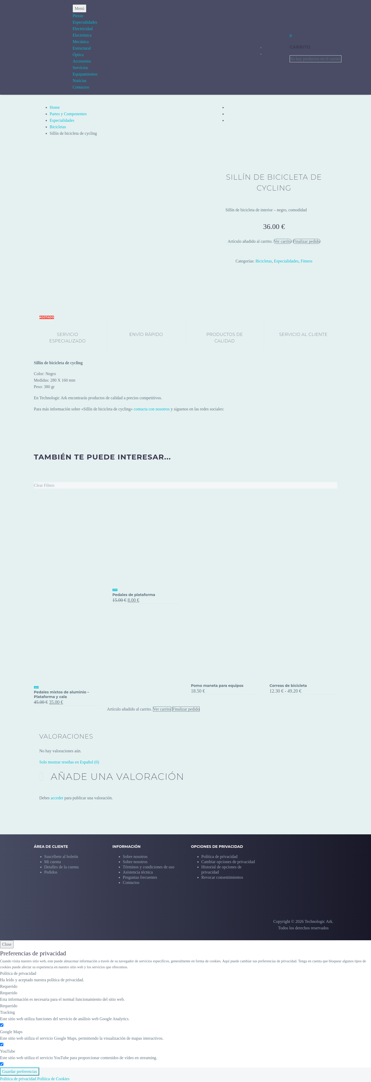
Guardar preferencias (19, 1071)
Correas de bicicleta (288, 685)
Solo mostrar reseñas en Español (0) (69, 762)
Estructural (82, 48)
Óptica (78, 54)
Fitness (306, 261)
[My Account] (276, 47)
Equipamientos (85, 74)
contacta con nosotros (152, 409)
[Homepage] (28, 47)
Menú (79, 8)
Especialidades (85, 22)
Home (55, 107)
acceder (57, 798)
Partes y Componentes (68, 114)
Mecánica (81, 41)
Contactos (81, 87)
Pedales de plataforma (134, 594)
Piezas (78, 15)
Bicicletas (58, 127)
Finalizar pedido (306, 241)
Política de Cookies (53, 1079)
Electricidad (83, 28)
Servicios (80, 67)
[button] (228, 862)
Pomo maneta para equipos (217, 685)
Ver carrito (282, 241)
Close (6, 944)
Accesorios (82, 61)
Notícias (79, 80)
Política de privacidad (18, 1079)
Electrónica (82, 35)
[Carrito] (291, 35)
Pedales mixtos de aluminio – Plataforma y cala (61, 694)
